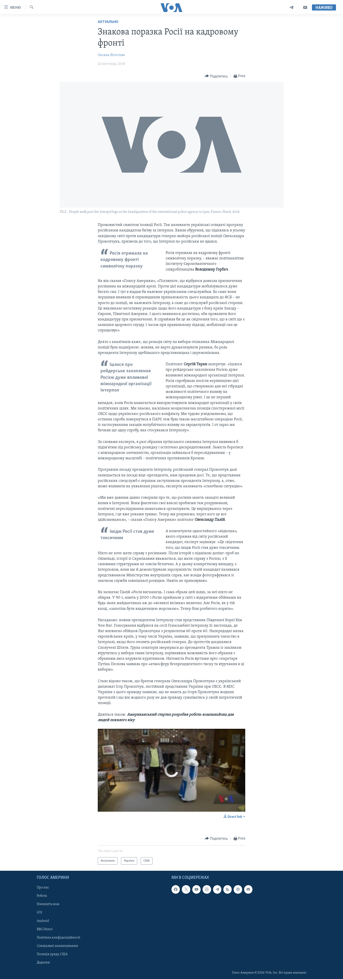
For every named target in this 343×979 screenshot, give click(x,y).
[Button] (216, 76)
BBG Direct (44, 929)
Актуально (108, 22)
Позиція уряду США (52, 954)
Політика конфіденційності (58, 937)
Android (43, 921)
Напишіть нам (48, 904)
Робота (42, 896)
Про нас (43, 887)
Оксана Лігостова (111, 55)
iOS (39, 912)
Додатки (43, 962)
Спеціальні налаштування (57, 946)
